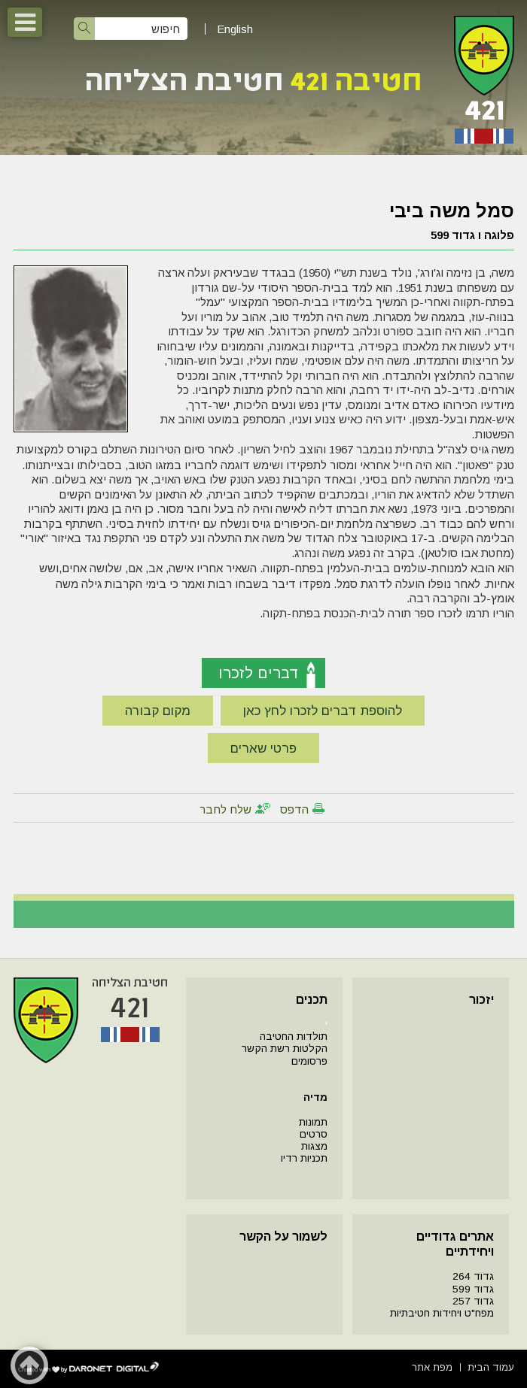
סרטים (313, 1134)
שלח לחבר (225, 809)
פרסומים (309, 1061)
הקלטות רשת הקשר (284, 1048)
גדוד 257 (473, 1301)
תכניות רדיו (304, 1158)
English (235, 29)
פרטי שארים (263, 748)
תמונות (313, 1122)
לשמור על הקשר (283, 1236)
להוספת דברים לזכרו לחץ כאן (322, 711)
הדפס (294, 809)
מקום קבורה (157, 711)
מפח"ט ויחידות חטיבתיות (442, 1313)
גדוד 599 (473, 1289)
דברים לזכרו (258, 673)
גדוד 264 (473, 1276)
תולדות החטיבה (293, 1036)
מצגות (314, 1146)
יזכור (481, 999)
